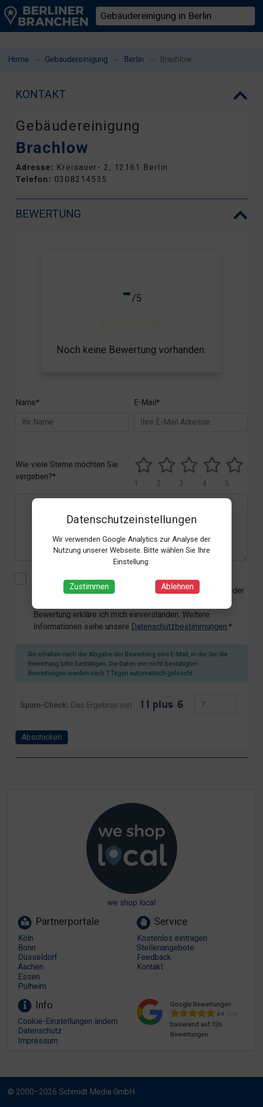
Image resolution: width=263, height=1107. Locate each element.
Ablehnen (177, 586)
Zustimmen (89, 586)
